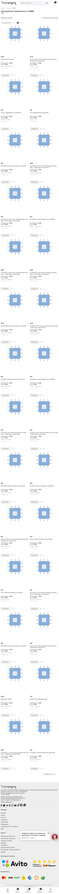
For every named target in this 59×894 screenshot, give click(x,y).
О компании (4, 820)
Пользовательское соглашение (9, 826)
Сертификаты (4, 824)
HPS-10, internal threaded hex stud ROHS (41, 539)
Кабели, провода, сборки (8, 847)
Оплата (3, 815)
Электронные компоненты (8, 836)
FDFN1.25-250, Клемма (7, 59)
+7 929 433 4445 (5, 794)
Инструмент (4, 845)
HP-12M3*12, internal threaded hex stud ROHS (42, 752)
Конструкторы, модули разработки (10, 849)
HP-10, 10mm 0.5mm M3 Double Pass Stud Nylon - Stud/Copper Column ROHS (43, 646)
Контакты (3, 817)
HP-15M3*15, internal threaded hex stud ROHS (13, 166)
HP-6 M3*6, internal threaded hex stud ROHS (13, 486)
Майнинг (3, 852)
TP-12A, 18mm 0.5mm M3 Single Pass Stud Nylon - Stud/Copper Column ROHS (44, 60)
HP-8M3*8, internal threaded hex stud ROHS (42, 486)
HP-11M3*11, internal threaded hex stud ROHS (13, 646)
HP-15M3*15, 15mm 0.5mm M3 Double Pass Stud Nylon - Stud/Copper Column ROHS (14, 220)
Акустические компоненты (8, 838)
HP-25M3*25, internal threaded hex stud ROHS (42, 379)
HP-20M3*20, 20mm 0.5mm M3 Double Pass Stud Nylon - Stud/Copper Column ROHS (43, 166)
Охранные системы (6, 840)
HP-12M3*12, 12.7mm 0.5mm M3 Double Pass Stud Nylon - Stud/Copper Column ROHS (15, 753)
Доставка (3, 813)
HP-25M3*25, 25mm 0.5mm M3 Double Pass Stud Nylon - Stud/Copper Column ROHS (14, 273)
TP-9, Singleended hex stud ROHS (39, 112)
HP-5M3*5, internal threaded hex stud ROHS (13, 379)
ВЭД (2, 828)
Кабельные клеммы (6, 18)
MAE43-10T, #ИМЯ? (6, 699)
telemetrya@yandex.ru (7, 802)
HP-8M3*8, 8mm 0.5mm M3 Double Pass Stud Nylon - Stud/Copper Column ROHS (44, 433)
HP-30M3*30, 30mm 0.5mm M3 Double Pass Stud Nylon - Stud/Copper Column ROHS (43, 273)
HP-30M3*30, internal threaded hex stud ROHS (13, 326)
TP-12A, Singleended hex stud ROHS (11, 112)
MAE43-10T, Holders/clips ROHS (38, 699)
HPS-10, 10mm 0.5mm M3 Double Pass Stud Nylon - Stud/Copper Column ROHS (15, 540)
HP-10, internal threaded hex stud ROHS (11, 592)
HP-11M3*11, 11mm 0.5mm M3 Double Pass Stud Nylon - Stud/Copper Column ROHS (43, 593)
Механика (3, 843)
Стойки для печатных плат (50, 18)
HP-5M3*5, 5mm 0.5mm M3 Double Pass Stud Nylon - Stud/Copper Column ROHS (44, 326)
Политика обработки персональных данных (13, 793)
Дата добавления (7, 22)
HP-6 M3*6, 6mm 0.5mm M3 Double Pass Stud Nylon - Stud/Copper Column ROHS (13, 433)
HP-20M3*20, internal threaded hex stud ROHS (42, 219)
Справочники (4, 822)
